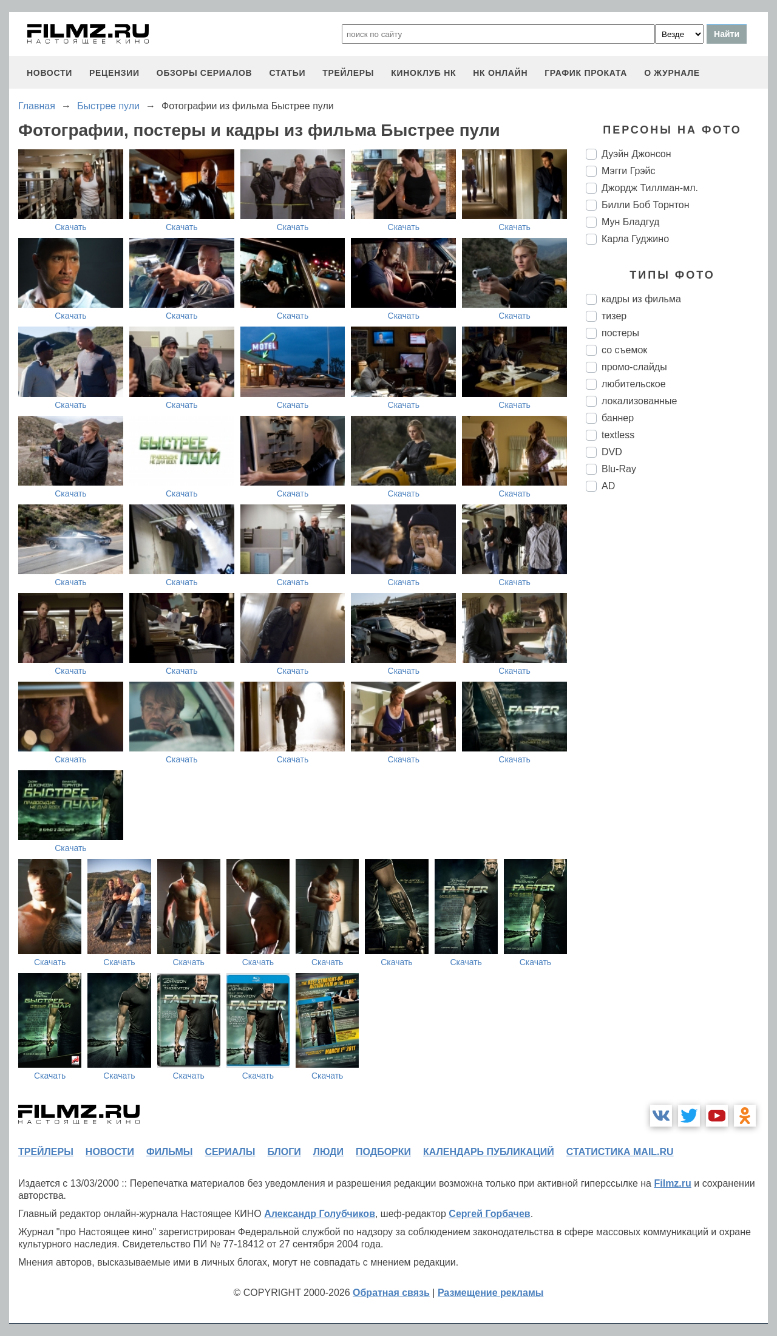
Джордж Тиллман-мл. (650, 188)
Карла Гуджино (635, 239)
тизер (614, 316)
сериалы (230, 1152)
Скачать (71, 227)
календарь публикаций (488, 1152)
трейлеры (348, 73)
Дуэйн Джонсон (636, 154)
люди (328, 1152)
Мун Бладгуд (630, 222)
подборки (383, 1152)
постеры (620, 333)
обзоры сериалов (205, 73)
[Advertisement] (677, 704)
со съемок (624, 350)
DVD (612, 452)
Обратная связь (391, 1292)
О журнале (672, 73)
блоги (283, 1152)
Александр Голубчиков (319, 1214)
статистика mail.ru (620, 1152)
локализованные (639, 401)
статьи (287, 73)
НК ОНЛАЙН (500, 73)
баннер (618, 418)
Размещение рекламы (491, 1292)
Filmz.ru (672, 1183)
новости (49, 73)
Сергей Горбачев (489, 1214)
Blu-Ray (619, 469)
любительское (634, 384)
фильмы (169, 1152)
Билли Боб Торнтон (646, 205)
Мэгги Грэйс (629, 171)
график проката (586, 73)
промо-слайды (634, 367)
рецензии (114, 73)
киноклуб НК (423, 73)
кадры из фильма (641, 299)
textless (618, 435)
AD (608, 486)
